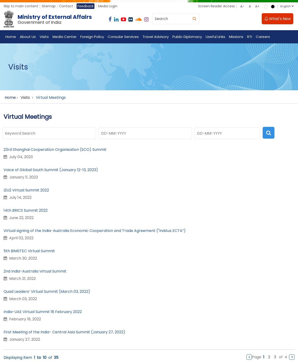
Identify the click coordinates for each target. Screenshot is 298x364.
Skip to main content (21, 6)
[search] (194, 18)
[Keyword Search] (49, 133)
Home (10, 36)
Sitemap (49, 6)
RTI (249, 36)
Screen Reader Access (216, 6)
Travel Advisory (156, 36)
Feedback (86, 6)
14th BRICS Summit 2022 (26, 210)
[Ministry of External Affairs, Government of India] (49, 19)
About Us (28, 36)
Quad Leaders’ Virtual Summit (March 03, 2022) (47, 291)
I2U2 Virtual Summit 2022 (26, 190)
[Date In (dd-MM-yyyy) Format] (145, 133)
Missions (236, 36)
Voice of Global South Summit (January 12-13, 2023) (51, 170)
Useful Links (215, 36)
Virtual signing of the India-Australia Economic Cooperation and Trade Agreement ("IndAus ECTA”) (95, 230)
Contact (66, 6)
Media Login (107, 6)
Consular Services (123, 36)
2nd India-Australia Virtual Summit (35, 271)
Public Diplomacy (187, 36)
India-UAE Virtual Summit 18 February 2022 (43, 311)
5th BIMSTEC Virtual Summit (29, 251)
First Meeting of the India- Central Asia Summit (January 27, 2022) (64, 332)
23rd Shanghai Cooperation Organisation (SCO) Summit (55, 149)
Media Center (65, 36)
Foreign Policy (92, 36)
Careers (263, 36)
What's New (277, 18)
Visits (44, 36)
